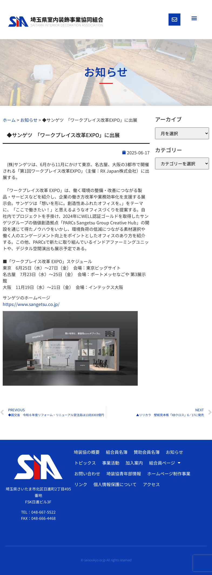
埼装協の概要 (87, 452)
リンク (80, 484)
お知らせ (174, 452)
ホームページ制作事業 (168, 473)
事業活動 (110, 462)
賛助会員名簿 (147, 452)
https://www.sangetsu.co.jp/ (31, 304)
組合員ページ (164, 463)
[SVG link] (55, 21)
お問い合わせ (87, 473)
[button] (194, 17)
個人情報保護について (115, 484)
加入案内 (134, 462)
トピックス (85, 462)
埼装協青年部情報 (123, 473)
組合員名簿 (116, 452)
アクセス (151, 484)
